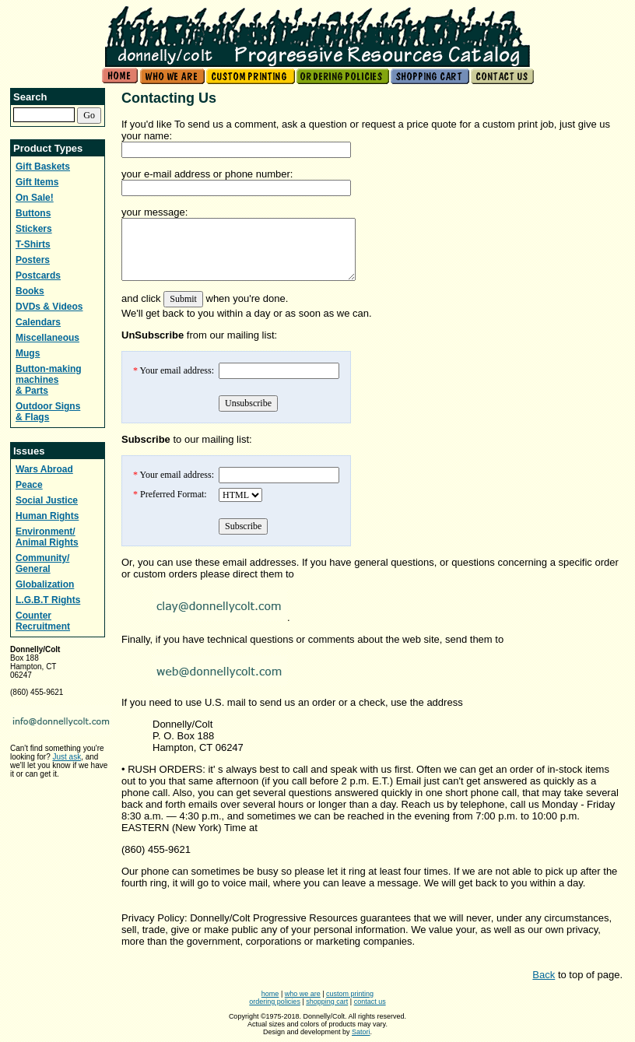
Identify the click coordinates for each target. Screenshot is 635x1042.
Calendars (38, 322)
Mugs (28, 353)
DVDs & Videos (49, 306)
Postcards (38, 275)
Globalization (45, 584)
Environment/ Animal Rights (47, 537)
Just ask (66, 757)
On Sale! (35, 197)
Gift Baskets (43, 166)
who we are (303, 994)
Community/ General (42, 563)
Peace (29, 484)
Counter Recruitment (43, 621)
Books (30, 291)
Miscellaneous (47, 337)
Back (543, 975)
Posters (33, 259)
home (270, 994)
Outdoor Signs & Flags (48, 412)
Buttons (33, 213)
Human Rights (47, 515)
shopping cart (327, 1001)
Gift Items (37, 182)
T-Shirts (33, 244)
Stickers (34, 228)
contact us (370, 1001)
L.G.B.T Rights (48, 600)
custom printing (350, 994)
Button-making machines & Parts (49, 379)
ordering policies (274, 1001)
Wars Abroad (44, 469)
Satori (361, 1032)
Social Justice (47, 500)
